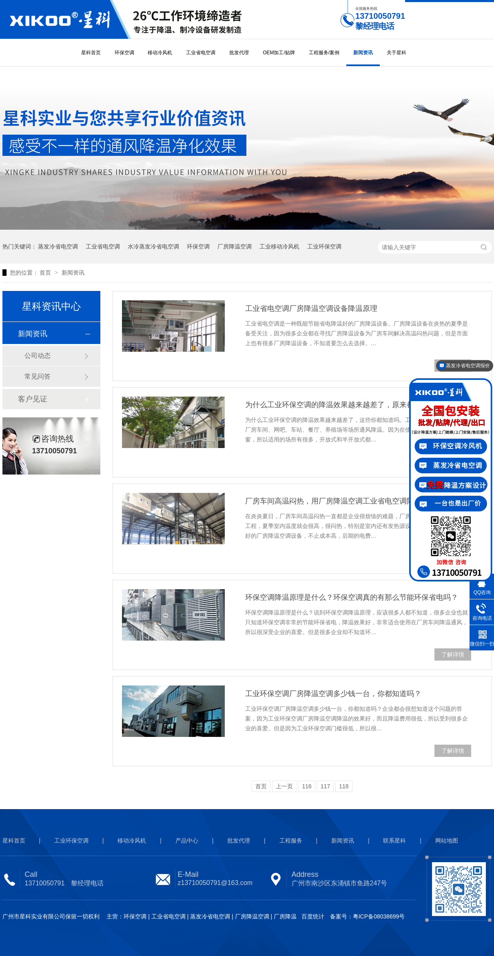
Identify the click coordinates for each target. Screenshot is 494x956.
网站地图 (446, 840)
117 (325, 786)
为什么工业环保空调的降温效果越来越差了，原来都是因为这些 (348, 405)
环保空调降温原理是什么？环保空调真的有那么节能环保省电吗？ (351, 597)
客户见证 (32, 399)
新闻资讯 (363, 52)
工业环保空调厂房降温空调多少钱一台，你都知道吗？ (333, 694)
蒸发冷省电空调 (58, 246)
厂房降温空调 (234, 246)
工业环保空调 (324, 246)
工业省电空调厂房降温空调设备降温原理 (311, 308)
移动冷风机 (160, 52)
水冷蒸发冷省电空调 (153, 246)
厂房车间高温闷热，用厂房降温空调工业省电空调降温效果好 (344, 501)
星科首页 (91, 52)
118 (343, 786)
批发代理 (239, 52)
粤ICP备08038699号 (379, 916)
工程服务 (290, 840)
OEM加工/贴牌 (279, 52)
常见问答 (37, 376)
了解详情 (452, 654)
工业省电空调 (200, 52)
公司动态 (37, 355)
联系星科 (394, 840)
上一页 (284, 786)
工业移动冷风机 (279, 246)
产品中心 (186, 840)
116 (306, 786)
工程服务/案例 (324, 52)
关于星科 (396, 52)
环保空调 (124, 52)
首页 (46, 272)
